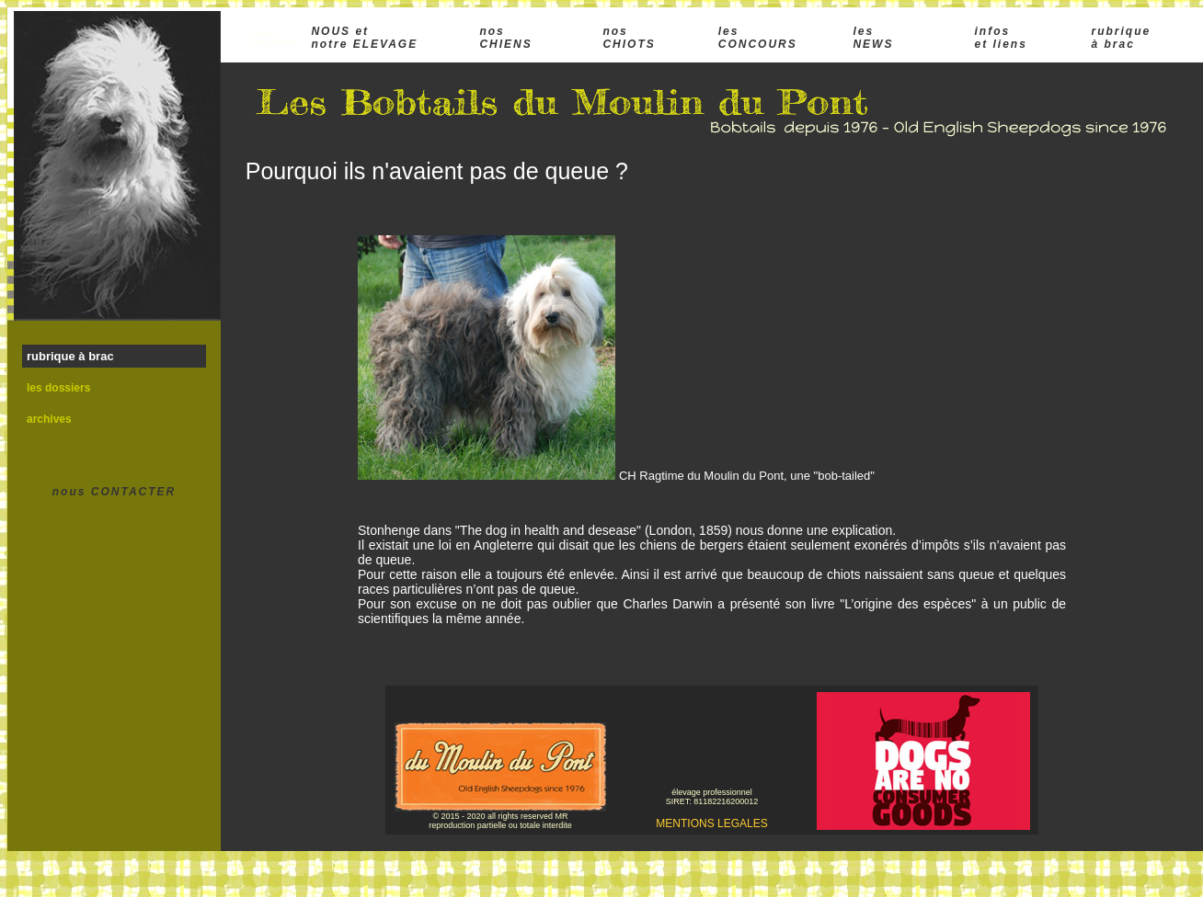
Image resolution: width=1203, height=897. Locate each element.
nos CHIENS (505, 38)
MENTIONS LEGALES (711, 823)
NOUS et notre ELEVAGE (364, 38)
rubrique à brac (1121, 38)
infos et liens (1000, 38)
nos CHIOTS (628, 38)
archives (49, 419)
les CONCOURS (757, 38)
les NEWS (873, 38)
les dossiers (58, 387)
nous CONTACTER (114, 491)
